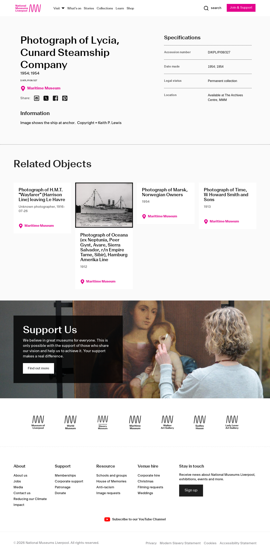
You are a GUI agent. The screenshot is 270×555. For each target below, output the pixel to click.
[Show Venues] (63, 8)
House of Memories (111, 481)
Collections (105, 8)
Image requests (108, 493)
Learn (120, 8)
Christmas (146, 481)
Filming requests (150, 487)
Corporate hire (149, 476)
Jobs (17, 481)
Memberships (65, 476)
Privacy (151, 543)
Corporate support (69, 481)
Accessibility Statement (238, 543)
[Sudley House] (199, 422)
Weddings (145, 493)
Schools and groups (111, 476)
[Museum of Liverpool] (38, 422)
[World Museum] (70, 422)
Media (18, 487)
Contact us (22, 493)
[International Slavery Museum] (103, 422)
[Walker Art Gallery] (167, 422)
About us (20, 476)
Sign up (191, 490)
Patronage (62, 487)
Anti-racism (105, 487)
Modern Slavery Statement (180, 543)
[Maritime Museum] (135, 422)
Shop (130, 8)
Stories (89, 8)
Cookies (210, 543)
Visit (56, 8)
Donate (60, 493)
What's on (74, 8)
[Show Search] (212, 8)
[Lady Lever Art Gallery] (232, 422)
